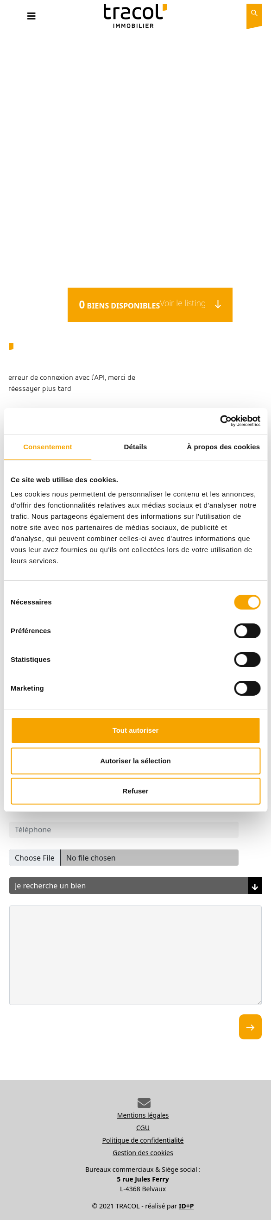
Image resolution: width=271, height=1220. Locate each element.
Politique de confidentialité (143, 1140)
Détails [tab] (135, 447)
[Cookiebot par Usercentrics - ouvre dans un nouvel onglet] (219, 421)
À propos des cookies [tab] (223, 447)
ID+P (186, 1205)
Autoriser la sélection (135, 761)
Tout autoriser (136, 730)
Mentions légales (143, 1115)
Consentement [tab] (47, 447)
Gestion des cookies (143, 1152)
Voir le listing (190, 302)
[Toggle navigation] (31, 18)
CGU (143, 1127)
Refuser (136, 791)
